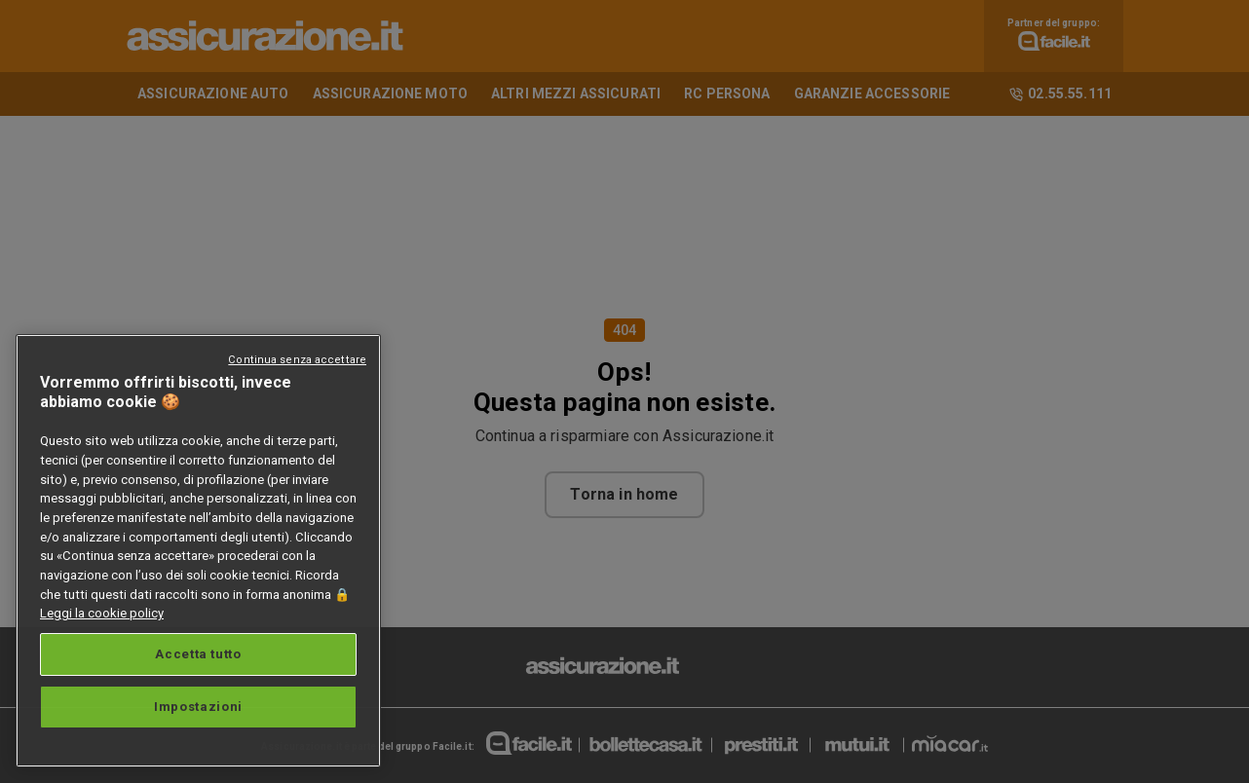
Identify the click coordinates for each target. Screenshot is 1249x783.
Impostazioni (198, 706)
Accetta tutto (198, 654)
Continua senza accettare (297, 360)
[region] (198, 550)
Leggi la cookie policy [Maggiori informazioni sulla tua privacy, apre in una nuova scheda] (102, 613)
